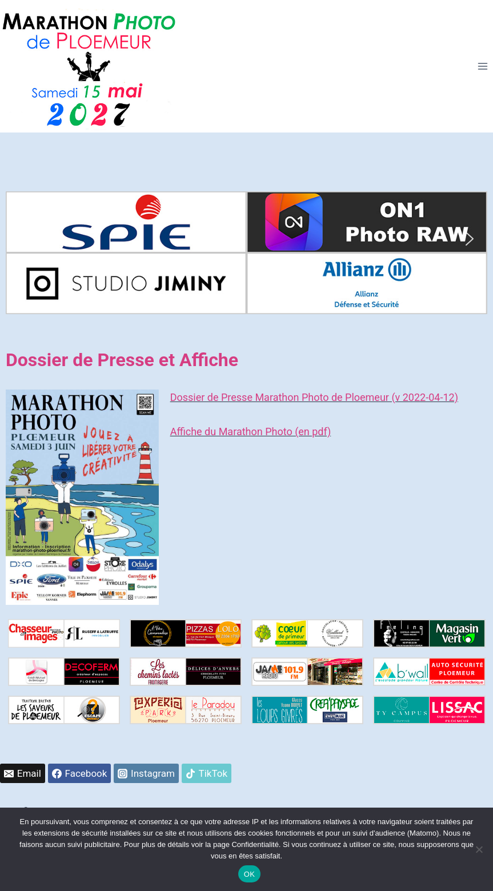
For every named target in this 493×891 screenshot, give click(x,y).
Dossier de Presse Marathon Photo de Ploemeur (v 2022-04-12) (314, 397)
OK (249, 874)
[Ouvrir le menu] (482, 66)
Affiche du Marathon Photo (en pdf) (250, 432)
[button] (23, 239)
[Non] (478, 849)
